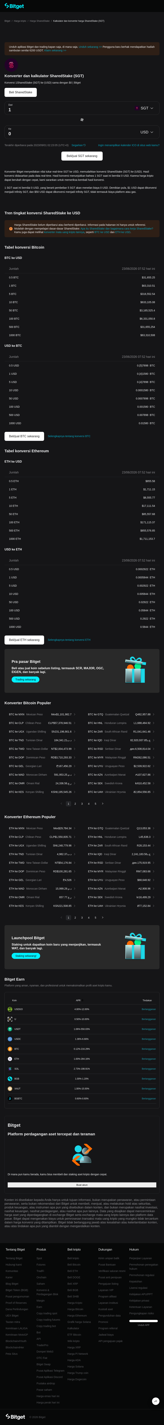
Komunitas (12, 1270)
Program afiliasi (107, 1296)
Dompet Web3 (45, 1351)
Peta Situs (12, 1353)
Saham (41, 1283)
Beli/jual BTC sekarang (24, 436)
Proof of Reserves (16, 1302)
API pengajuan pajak (110, 1341)
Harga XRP (74, 1347)
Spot (39, 1258)
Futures (41, 1264)
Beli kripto (73, 1258)
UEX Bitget (12, 1315)
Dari (10, 105)
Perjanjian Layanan (140, 1258)
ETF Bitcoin (74, 1334)
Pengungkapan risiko (141, 1313)
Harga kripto (20, 21)
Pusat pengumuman (17, 1296)
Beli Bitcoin (74, 1264)
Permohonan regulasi (141, 1275)
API (39, 1338)
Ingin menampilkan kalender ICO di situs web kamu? (128, 145)
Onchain (41, 1277)
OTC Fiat (42, 1357)
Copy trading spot (47, 1313)
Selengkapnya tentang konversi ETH (69, 639)
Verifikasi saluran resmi (111, 1270)
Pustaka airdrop (46, 1383)
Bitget (7, 21)
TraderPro (42, 1345)
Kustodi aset (105, 1309)
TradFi (40, 1270)
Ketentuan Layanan (140, 1306)
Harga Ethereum (77, 1315)
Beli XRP (73, 1283)
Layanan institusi (108, 1302)
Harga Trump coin (78, 1372)
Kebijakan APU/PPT (141, 1294)
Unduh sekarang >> (90, 46)
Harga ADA (74, 1360)
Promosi (103, 1321)
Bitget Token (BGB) (17, 1290)
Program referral (107, 1328)
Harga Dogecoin (77, 1379)
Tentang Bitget (14, 1258)
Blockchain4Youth (16, 1341)
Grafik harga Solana (79, 1321)
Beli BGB (73, 1290)
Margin (41, 1300)
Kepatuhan (135, 1281)
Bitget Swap (44, 1364)
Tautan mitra (13, 1321)
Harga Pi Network (78, 1353)
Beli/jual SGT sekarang (82, 156)
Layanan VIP (105, 1290)
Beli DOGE (74, 1277)
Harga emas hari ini (48, 1396)
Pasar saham (44, 1389)
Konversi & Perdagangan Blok (47, 1292)
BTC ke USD (101, 232)
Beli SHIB (73, 1296)
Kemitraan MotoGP (17, 1334)
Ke (9, 129)
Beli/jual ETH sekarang (24, 639)
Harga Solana (76, 1366)
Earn (39, 1306)
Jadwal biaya (106, 1334)
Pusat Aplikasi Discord (50, 1377)
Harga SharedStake (40, 21)
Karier (9, 1277)
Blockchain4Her (15, 1347)
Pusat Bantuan (107, 1264)
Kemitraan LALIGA (17, 1328)
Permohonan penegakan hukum (143, 1266)
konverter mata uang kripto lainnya (64, 232)
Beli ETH (73, 1270)
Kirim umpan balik (108, 1258)
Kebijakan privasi (139, 1300)
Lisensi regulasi (138, 1287)
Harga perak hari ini (48, 1402)
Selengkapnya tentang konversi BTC (69, 436)
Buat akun (82, 1185)
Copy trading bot (46, 1326)
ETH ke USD (122, 232)
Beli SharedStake (20, 92)
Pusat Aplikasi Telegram (50, 1370)
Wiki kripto (74, 1341)
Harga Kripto (75, 1302)
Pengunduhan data (109, 1315)
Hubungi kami (14, 1264)
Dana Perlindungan (17, 1309)
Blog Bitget (12, 1283)
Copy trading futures (48, 1319)
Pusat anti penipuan (110, 1277)
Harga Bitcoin (75, 1309)
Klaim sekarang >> (55, 50)
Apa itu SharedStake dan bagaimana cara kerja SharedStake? (116, 228)
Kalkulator (73, 1328)
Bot (39, 1332)
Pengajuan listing (108, 1283)
